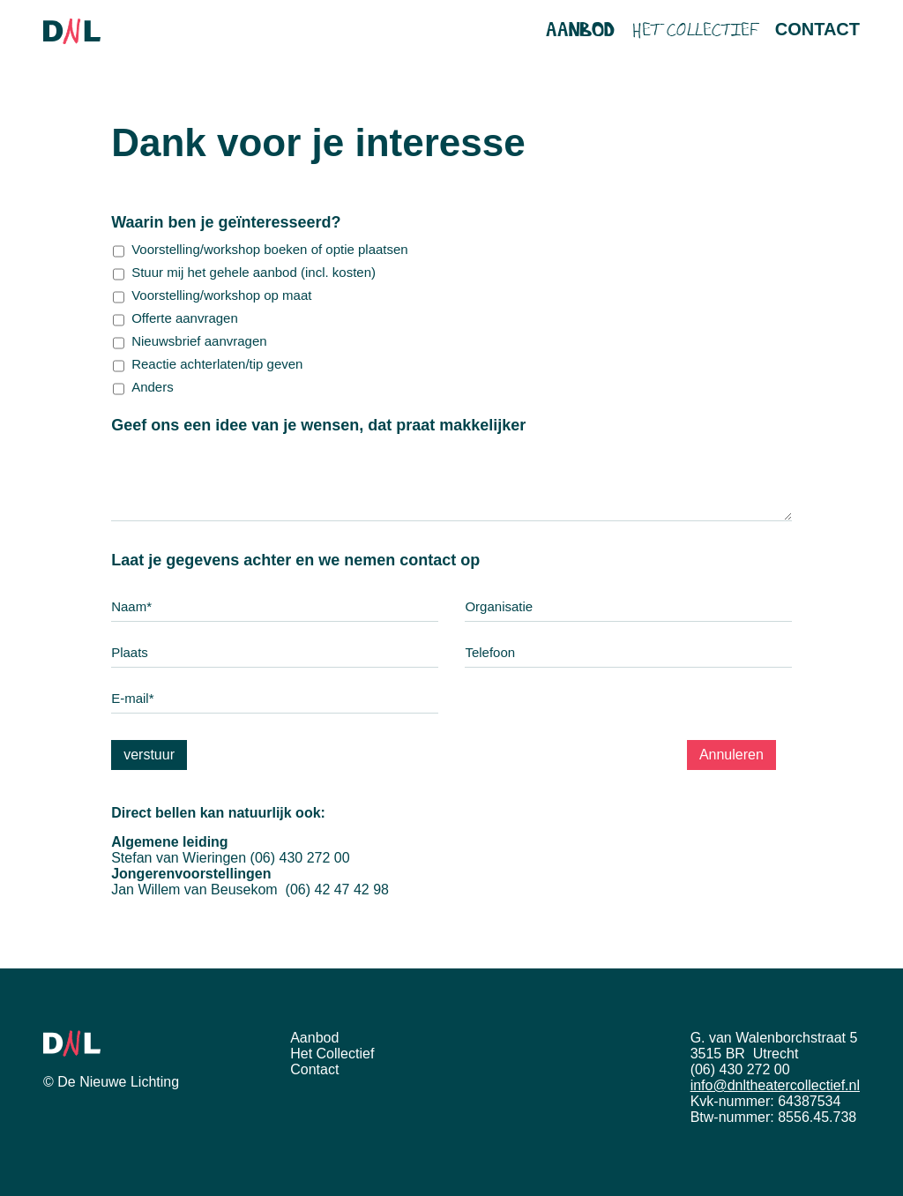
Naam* (131, 607)
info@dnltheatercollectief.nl (775, 1085)
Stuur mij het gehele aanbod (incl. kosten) (253, 272)
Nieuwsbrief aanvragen (198, 341)
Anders (152, 387)
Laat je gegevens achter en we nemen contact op (336, 560)
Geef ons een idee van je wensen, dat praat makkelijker (359, 425)
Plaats (129, 653)
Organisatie (499, 607)
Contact (817, 29)
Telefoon (490, 653)
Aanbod (580, 31)
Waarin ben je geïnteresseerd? (266, 222)
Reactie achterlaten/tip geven (216, 364)
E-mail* (132, 698)
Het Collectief (694, 32)
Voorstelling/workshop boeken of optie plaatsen (269, 250)
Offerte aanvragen (184, 318)
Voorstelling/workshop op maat (221, 295)
